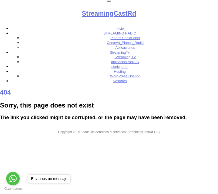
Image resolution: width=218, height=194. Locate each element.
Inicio (120, 28)
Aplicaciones (125, 48)
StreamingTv (120, 52)
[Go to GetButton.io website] (13, 188)
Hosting (120, 72)
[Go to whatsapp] (13, 178)
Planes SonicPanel (125, 38)
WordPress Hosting (125, 76)
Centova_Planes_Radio (125, 43)
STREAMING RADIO (119, 33)
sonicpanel (119, 67)
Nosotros (120, 81)
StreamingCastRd (109, 13)
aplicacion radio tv (125, 62)
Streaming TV (125, 57)
